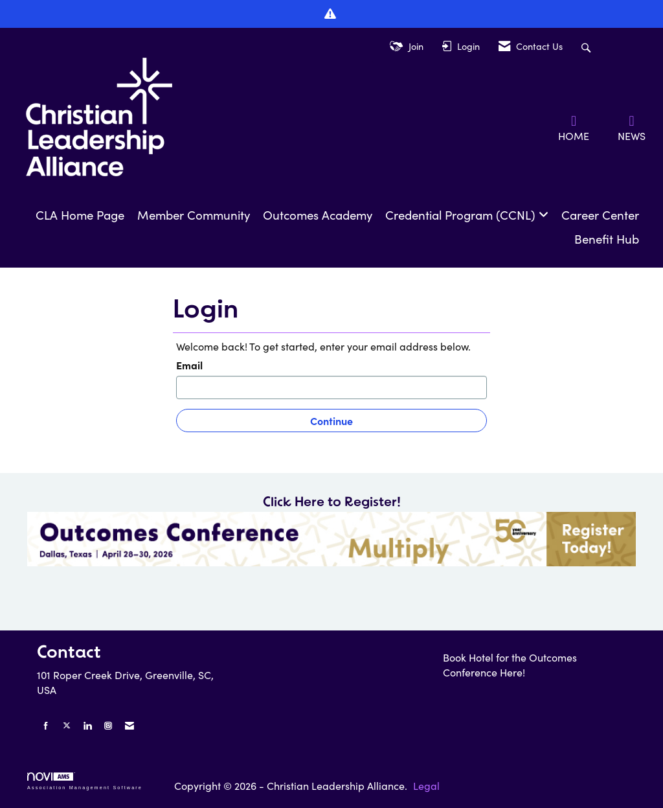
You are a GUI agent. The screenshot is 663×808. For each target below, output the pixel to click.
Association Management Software (84, 781)
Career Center (600, 215)
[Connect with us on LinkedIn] (87, 725)
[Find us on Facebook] (46, 725)
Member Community (193, 215)
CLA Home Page (80, 215)
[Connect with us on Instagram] (108, 725)
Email (189, 365)
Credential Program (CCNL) (462, 215)
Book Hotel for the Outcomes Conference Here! (510, 665)
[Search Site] (587, 46)
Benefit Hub (606, 239)
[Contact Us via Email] (129, 725)
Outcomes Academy (317, 215)
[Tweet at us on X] (67, 725)
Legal (426, 785)
